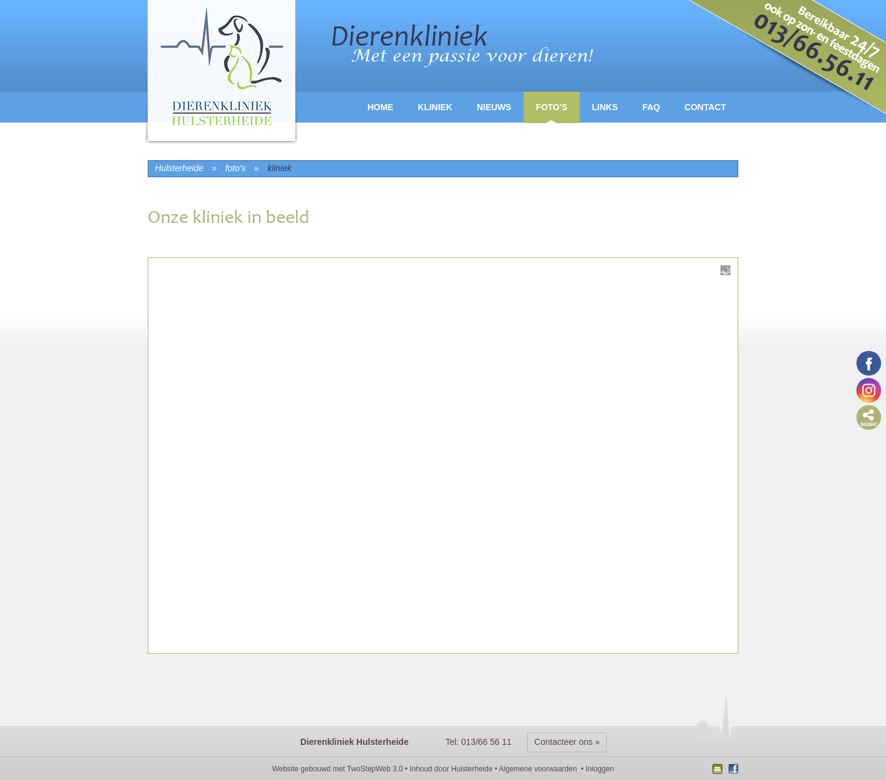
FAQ (651, 107)
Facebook (731, 770)
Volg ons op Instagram (868, 390)
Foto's (551, 107)
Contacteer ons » (567, 742)
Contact (705, 107)
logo (221, 73)
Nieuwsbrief (718, 770)
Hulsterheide (471, 769)
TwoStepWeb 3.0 (375, 769)
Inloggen (600, 769)
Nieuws (494, 107)
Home (380, 107)
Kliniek (435, 107)
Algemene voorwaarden (538, 769)
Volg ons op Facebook (868, 363)
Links (605, 107)
